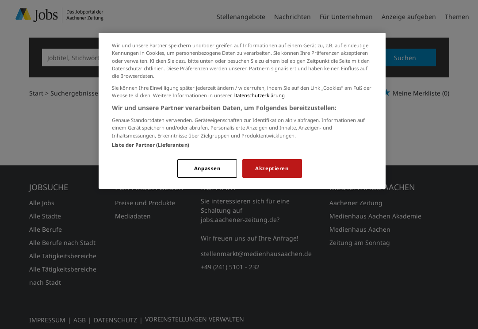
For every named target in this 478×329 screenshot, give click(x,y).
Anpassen (207, 168)
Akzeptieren (271, 168)
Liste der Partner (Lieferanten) (150, 145)
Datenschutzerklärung (259, 95)
